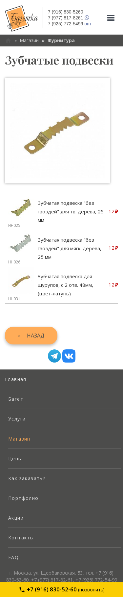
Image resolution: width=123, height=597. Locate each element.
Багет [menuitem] (15, 399)
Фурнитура (61, 40)
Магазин (29, 40)
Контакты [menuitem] (21, 537)
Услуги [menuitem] (17, 419)
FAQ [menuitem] (13, 557)
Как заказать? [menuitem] (26, 478)
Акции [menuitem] (16, 518)
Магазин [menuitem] (19, 439)
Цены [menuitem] (15, 458)
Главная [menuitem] (16, 379)
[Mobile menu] (111, 18)
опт (70, 23)
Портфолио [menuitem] (23, 498)
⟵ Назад (31, 335)
